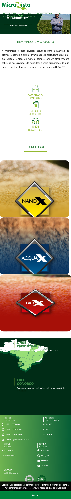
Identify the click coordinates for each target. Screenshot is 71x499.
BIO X (46, 429)
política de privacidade (56, 488)
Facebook (45, 451)
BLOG (58, 13)
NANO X (47, 424)
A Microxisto (7, 451)
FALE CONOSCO (30, 16)
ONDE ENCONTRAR (43, 13)
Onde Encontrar (8, 456)
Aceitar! (35, 495)
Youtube (44, 466)
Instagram (45, 456)
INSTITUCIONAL (10, 13)
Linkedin (44, 461)
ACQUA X (47, 435)
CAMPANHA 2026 (11, 16)
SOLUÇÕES (26, 13)
